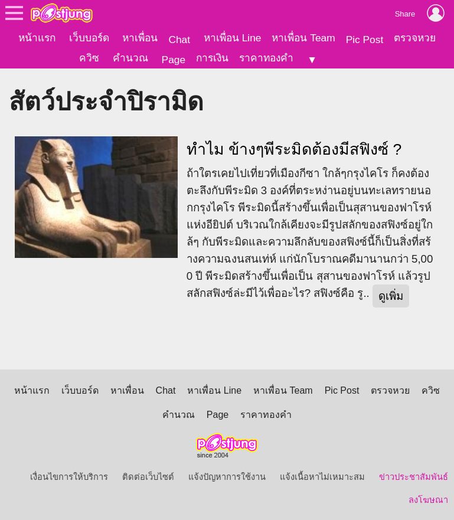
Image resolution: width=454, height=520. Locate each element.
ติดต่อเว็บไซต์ (148, 476)
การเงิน (212, 58)
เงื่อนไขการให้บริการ (69, 476)
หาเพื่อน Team (303, 38)
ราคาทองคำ (266, 58)
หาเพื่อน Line (233, 38)
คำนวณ (130, 58)
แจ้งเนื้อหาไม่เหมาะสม (322, 476)
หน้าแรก (36, 38)
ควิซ (89, 58)
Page (173, 60)
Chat (179, 39)
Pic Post (365, 39)
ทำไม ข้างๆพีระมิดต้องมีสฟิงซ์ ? (294, 149)
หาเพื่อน (140, 38)
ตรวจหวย (415, 38)
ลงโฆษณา (428, 499)
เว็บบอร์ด (89, 38)
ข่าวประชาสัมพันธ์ (413, 476)
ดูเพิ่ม (390, 295)
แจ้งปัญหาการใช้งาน (227, 476)
